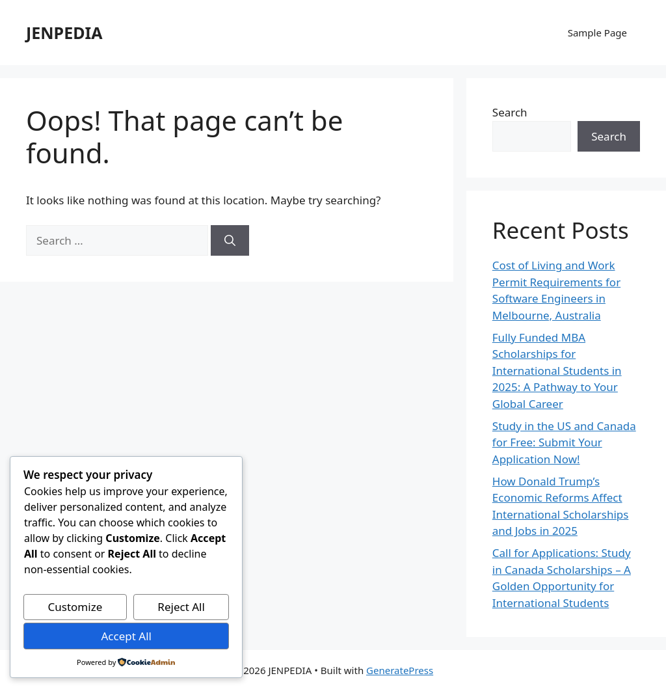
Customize (75, 606)
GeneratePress (399, 670)
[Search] (230, 240)
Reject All (181, 606)
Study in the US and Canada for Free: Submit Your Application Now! (564, 442)
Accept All (126, 636)
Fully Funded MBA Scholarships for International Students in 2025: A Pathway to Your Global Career (557, 370)
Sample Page (597, 32)
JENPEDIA (64, 32)
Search (509, 112)
